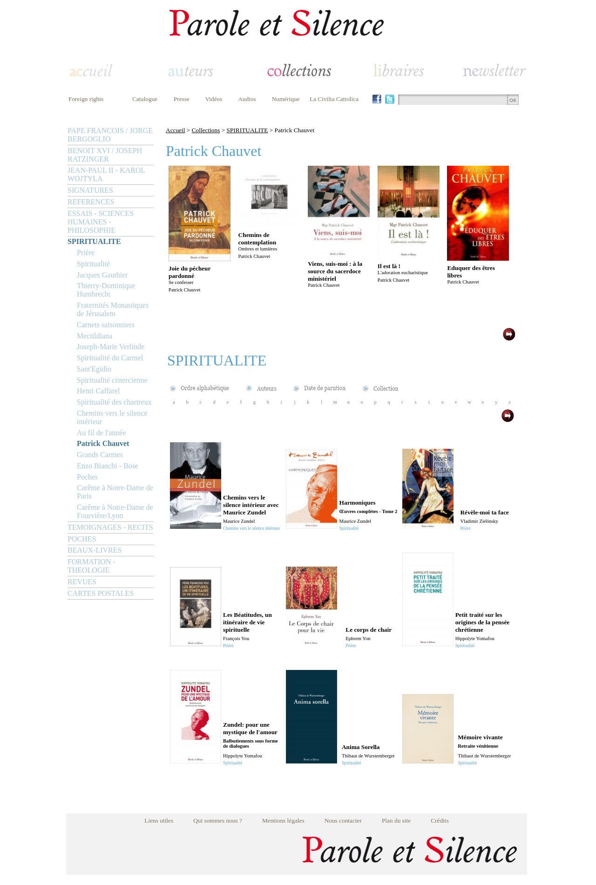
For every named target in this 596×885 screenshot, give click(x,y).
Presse (182, 98)
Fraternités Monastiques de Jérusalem (113, 309)
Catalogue (144, 98)
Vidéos (214, 98)
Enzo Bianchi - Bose (107, 466)
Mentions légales (283, 820)
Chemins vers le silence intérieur (112, 417)
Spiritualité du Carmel (110, 358)
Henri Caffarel (98, 391)
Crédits (440, 820)
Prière (86, 253)
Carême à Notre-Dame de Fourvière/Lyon (115, 511)
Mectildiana (94, 336)
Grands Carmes (100, 455)
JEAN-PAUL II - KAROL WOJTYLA (106, 174)
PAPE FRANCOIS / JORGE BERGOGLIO (110, 135)
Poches (87, 477)
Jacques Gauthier (102, 275)
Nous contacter (343, 820)
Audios (247, 98)
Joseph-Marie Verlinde (110, 347)
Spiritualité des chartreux (114, 402)
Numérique (285, 98)
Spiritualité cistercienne (112, 380)
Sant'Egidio (94, 369)
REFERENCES (91, 202)
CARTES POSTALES (101, 593)
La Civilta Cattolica (334, 98)
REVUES (82, 582)
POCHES (82, 539)
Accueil (175, 130)
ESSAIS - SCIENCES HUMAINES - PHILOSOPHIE (101, 221)
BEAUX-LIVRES (95, 550)
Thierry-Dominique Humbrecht (106, 290)
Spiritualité (93, 264)
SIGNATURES (90, 190)
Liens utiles (158, 820)
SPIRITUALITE (94, 241)
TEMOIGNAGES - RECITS (110, 527)
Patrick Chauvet (103, 443)
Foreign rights (85, 98)
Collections (206, 130)
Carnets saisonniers (106, 325)
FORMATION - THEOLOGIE (91, 566)
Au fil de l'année (101, 433)
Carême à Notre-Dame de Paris (115, 492)
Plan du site (396, 820)
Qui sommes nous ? (217, 820)
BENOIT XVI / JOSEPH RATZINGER (105, 155)
